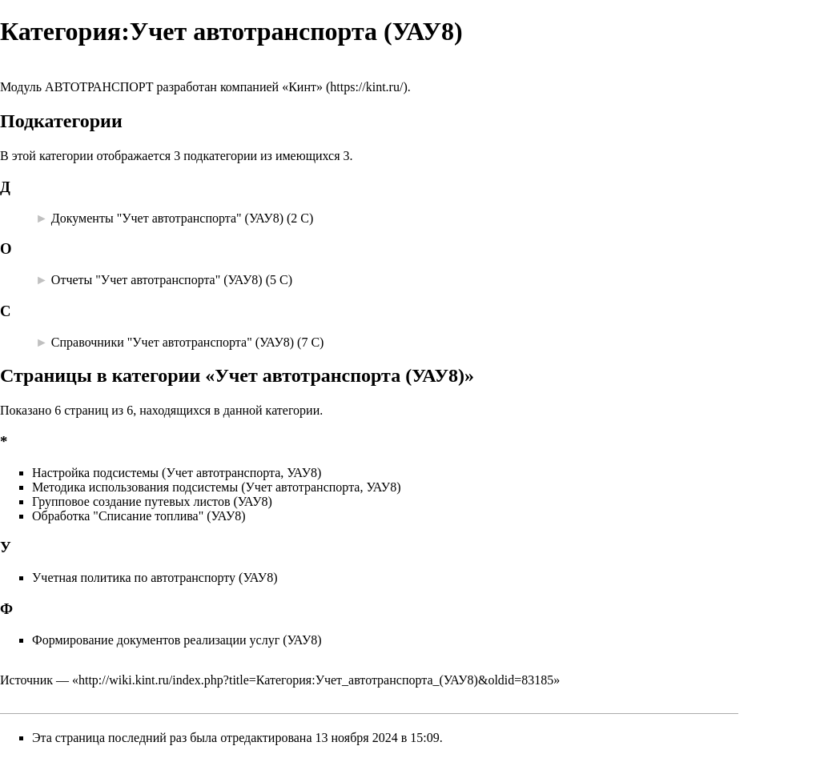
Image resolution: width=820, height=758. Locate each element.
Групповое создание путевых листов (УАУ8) (152, 501)
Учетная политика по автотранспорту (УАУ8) (154, 577)
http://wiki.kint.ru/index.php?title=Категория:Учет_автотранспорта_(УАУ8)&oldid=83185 (315, 680)
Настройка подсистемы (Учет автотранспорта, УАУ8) (176, 472)
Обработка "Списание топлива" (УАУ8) (139, 516)
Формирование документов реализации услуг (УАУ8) (177, 640)
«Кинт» (302, 87)
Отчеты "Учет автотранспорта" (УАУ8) (157, 280)
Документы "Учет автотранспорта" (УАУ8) (167, 218)
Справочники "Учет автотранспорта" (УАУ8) (172, 342)
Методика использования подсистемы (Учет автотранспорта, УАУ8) (216, 487)
